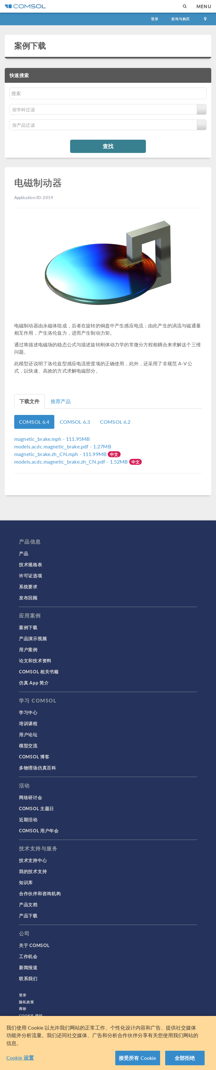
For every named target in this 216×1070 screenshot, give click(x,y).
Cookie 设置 (20, 1060)
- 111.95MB (52, 438)
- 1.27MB (62, 446)
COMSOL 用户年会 (39, 830)
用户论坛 (28, 734)
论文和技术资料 (35, 660)
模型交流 (28, 745)
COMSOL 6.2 (115, 421)
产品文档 (28, 904)
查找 (108, 146)
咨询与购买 (180, 18)
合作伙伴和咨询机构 (40, 893)
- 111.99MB (61, 454)
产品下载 (28, 915)
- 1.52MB (71, 461)
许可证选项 (30, 575)
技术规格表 (30, 564)
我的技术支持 (33, 871)
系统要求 (28, 586)
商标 (23, 1008)
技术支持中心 (33, 860)
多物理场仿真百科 (37, 767)
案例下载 (30, 45)
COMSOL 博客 (34, 756)
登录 (155, 18)
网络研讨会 (30, 797)
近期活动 (28, 819)
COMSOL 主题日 (36, 808)
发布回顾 (28, 597)
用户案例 (28, 649)
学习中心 (28, 712)
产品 (23, 553)
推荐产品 (61, 401)
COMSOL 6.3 (75, 421)
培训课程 (28, 723)
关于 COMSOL (34, 945)
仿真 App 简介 (34, 682)
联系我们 (28, 978)
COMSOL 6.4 (34, 421)
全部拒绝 (185, 1060)
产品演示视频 (33, 638)
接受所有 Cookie (138, 1060)
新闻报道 (28, 967)
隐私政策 (26, 1002)
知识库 (26, 882)
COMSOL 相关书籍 (39, 671)
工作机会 (28, 956)
